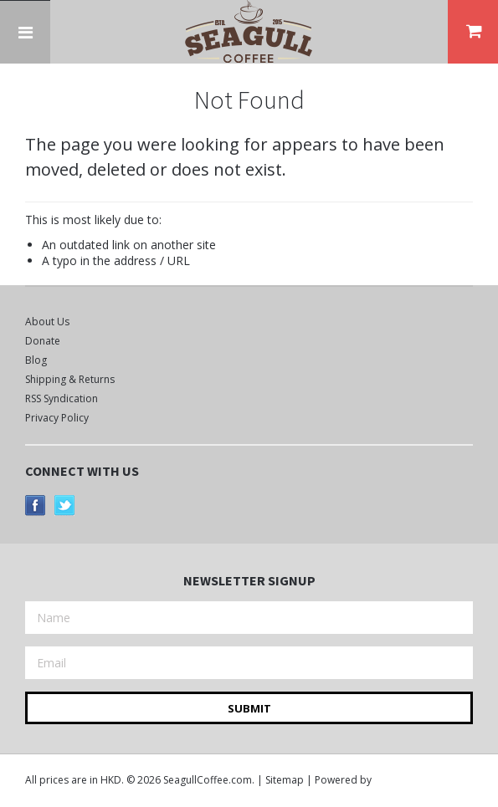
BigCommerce (419, 781)
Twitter (64, 505)
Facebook (35, 505)
